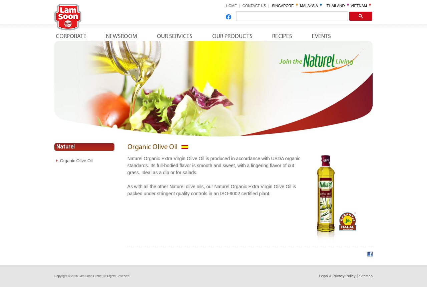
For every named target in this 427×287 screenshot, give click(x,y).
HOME (231, 6)
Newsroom (121, 36)
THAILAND (338, 6)
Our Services (174, 36)
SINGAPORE (285, 6)
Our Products (232, 36)
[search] (291, 16)
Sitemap (366, 276)
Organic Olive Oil (76, 160)
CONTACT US (257, 6)
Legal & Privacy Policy (337, 276)
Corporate (71, 36)
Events (321, 36)
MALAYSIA (311, 6)
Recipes (282, 36)
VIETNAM (361, 6)
